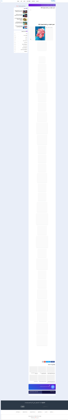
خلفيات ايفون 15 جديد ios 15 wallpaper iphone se (42, 373)
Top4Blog (34, 416)
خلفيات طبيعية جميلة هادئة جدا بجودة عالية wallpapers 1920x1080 (18, 19)
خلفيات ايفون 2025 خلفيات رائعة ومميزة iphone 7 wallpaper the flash (50, 374)
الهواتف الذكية (24, 35)
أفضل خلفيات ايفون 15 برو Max (42, 381)
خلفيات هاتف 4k (35, 381)
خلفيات (24, 1)
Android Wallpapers (23, 44)
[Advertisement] (41, 17)
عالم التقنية (24, 42)
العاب (20, 1)
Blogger (16, 6)
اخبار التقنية (32, 1)
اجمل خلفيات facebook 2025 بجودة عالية (33, 373)
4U (48, 385)
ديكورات (17, 1)
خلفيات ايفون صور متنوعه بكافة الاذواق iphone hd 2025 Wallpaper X (50, 382)
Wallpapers (25, 51)
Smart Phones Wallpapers (23, 49)
